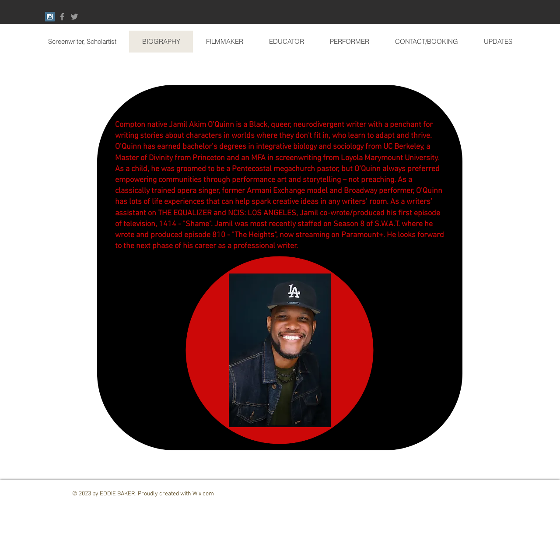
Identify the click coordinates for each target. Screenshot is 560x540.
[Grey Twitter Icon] (74, 16)
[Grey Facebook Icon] (62, 16)
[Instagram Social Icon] (50, 16)
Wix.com (203, 494)
